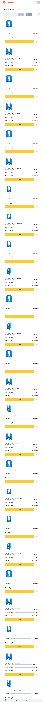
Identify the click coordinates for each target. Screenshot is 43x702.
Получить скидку (34, 38)
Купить (19, 42)
